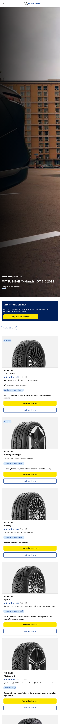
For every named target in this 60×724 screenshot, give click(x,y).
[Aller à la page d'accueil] (31, 3)
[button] (15, 377)
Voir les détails (30, 410)
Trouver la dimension (30, 403)
